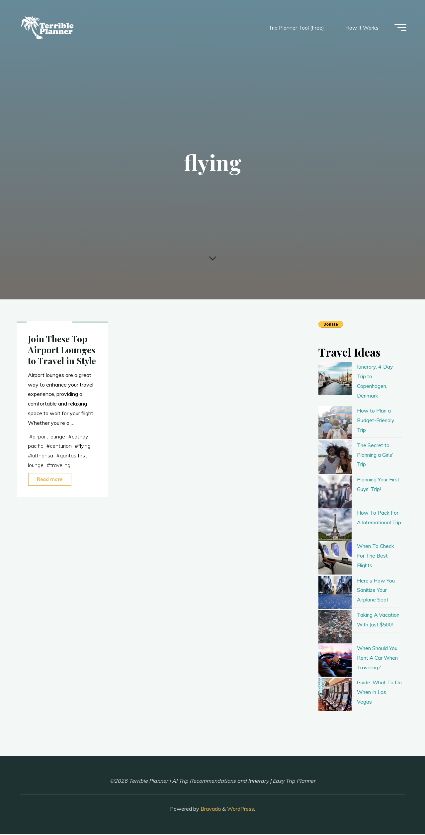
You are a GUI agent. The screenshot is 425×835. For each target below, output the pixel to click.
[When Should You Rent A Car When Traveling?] (335, 661)
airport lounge (49, 499)
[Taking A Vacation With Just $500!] (335, 627)
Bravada (210, 810)
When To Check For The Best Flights (376, 557)
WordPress (240, 810)
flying (84, 508)
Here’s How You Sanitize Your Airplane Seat (376, 591)
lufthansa (42, 518)
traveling (60, 527)
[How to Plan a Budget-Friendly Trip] (335, 422)
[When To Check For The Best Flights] (335, 559)
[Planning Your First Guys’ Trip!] (335, 491)
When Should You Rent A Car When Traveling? (378, 659)
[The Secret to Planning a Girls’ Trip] (335, 457)
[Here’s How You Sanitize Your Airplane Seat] (335, 593)
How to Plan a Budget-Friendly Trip (376, 420)
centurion (61, 508)
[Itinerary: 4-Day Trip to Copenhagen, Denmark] (335, 378)
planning (41, 380)
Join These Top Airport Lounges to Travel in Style (62, 412)
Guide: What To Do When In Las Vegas (376, 693)
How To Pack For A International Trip (377, 522)
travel (61, 380)
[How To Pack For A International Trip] (335, 524)
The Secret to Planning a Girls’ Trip (375, 455)
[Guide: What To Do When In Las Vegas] (335, 695)
